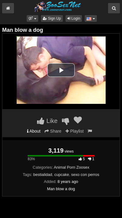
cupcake (61, 174)
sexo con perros (85, 174)
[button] (32, 18)
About (34, 131)
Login (73, 18)
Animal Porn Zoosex (71, 167)
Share (53, 131)
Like (47, 120)
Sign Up (52, 18)
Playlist (74, 131)
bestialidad (42, 174)
